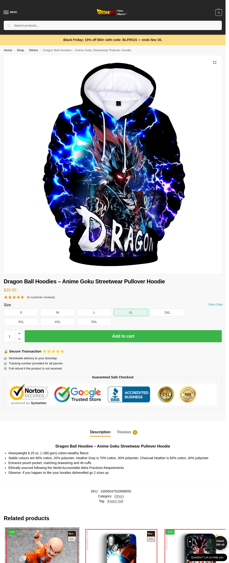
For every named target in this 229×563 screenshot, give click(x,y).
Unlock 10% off (220, 543)
